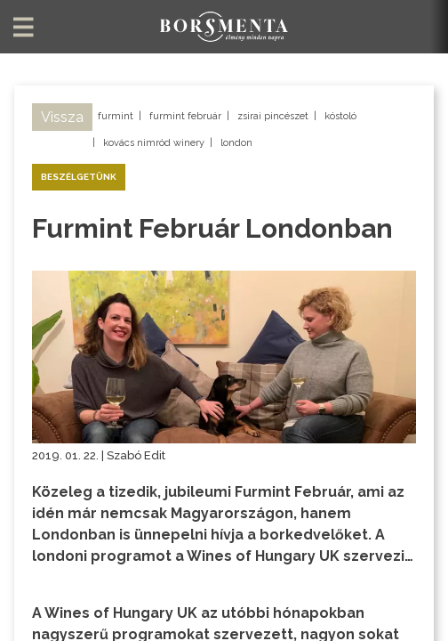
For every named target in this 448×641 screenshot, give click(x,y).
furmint (115, 116)
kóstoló (340, 116)
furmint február (185, 116)
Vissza (62, 117)
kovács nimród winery (153, 143)
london (236, 143)
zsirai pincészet (272, 116)
